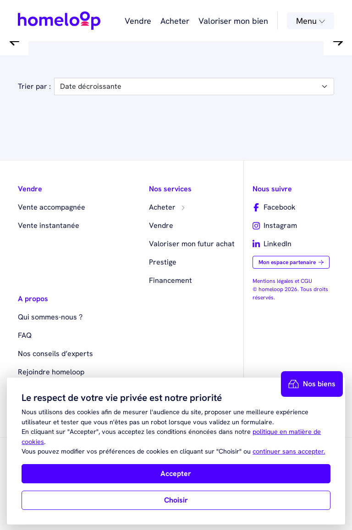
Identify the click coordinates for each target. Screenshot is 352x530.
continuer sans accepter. (289, 451)
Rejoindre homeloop (51, 372)
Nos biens (312, 384)
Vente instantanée (48, 225)
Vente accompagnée (51, 207)
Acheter (174, 21)
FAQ (25, 335)
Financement (170, 280)
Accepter (175, 473)
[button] (14, 41)
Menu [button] (310, 21)
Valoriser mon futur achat (192, 244)
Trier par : (34, 86)
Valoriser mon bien (233, 21)
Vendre (138, 21)
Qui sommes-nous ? (50, 317)
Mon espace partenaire (291, 262)
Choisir (176, 500)
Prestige (162, 262)
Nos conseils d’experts (55, 353)
